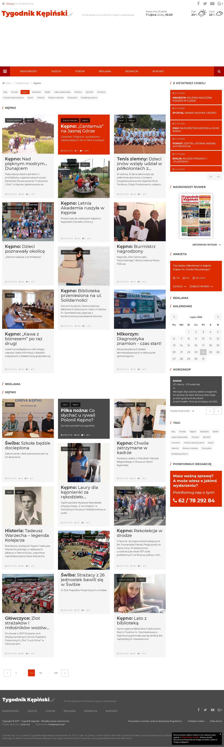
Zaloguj (10, 4)
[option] (196, 391)
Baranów (36, 92)
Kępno (37, 83)
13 (174, 345)
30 (195, 358)
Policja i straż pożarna (13, 97)
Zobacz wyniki (199, 286)
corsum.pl (25, 724)
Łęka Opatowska (62, 92)
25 (210, 352)
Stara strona (216, 721)
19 (218, 345)
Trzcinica (101, 92)
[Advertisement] (112, 45)
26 (217, 352)
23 (196, 352)
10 (203, 338)
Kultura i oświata (56, 97)
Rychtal (89, 92)
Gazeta (56, 71)
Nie (187, 278)
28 (181, 358)
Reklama (105, 71)
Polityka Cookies (196, 721)
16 (196, 345)
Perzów (78, 92)
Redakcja (131, 71)
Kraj (5, 92)
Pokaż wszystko (180, 411)
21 (181, 352)
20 (174, 352)
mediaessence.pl (56, 724)
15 (189, 345)
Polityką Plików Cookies (190, 737)
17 (203, 345)
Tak (178, 278)
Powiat (14, 92)
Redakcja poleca (89, 97)
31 (203, 358)
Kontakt (158, 71)
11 (210, 338)
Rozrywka (72, 97)
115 (40, 673)
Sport (30, 97)
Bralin (47, 92)
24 (203, 352)
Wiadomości (28, 71)
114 (31, 673)
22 (188, 352)
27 (174, 358)
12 (218, 338)
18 (210, 345)
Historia (40, 97)
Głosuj (178, 286)
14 (181, 345)
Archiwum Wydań (204, 244)
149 (56, 673)
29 (188, 358)
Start (8, 83)
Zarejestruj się (26, 4)
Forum (80, 71)
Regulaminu (176, 721)
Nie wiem (200, 278)
